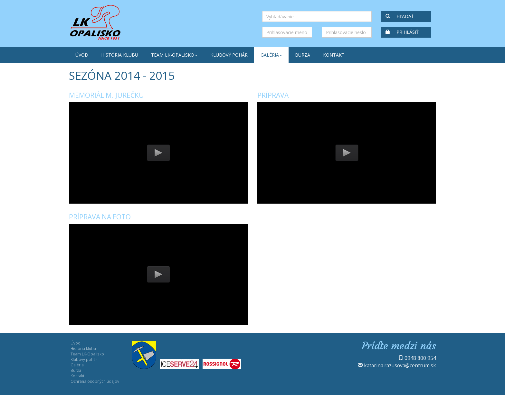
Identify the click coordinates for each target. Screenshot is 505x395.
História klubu (119, 55)
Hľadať (400, 16)
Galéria (271, 55)
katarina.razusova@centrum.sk (400, 365)
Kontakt (334, 55)
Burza (302, 55)
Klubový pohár (229, 55)
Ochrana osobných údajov (95, 381)
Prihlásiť (402, 32)
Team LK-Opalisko (174, 55)
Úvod (81, 55)
